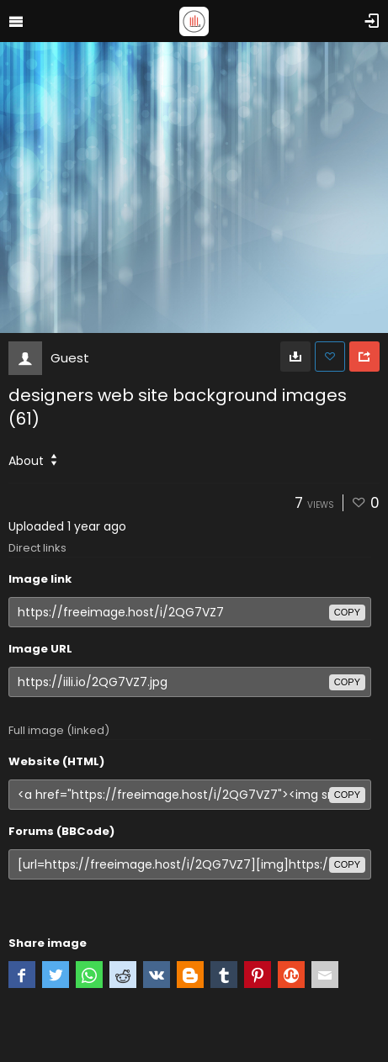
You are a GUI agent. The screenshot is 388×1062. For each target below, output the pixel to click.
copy (347, 612)
